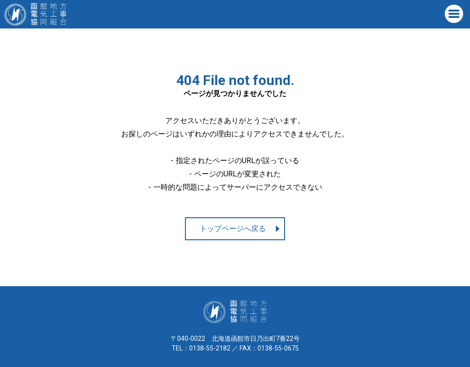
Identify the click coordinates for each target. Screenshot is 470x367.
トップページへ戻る (233, 228)
